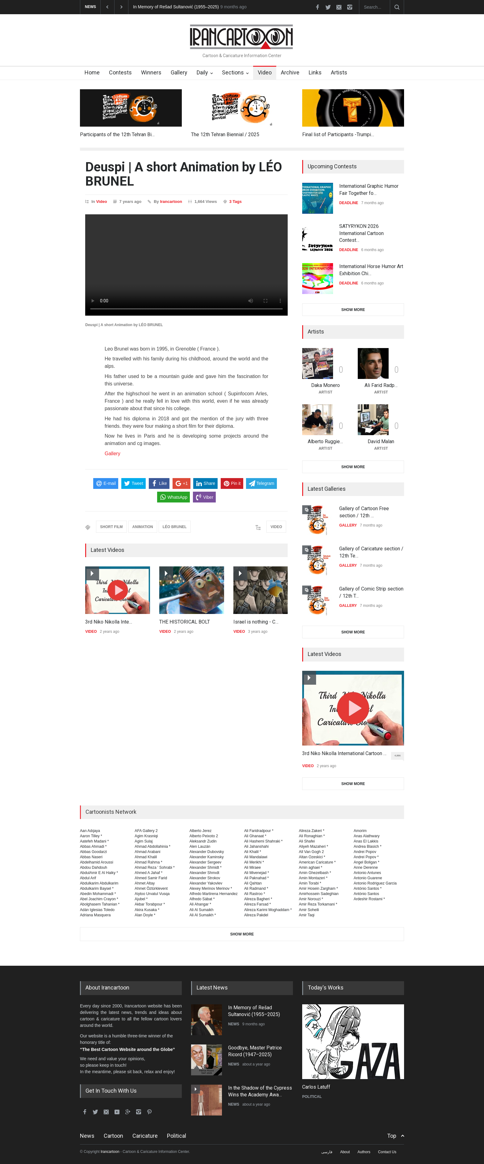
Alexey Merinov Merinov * (211, 888)
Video (265, 72)
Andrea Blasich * (368, 846)
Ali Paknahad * (256, 878)
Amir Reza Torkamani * (318, 904)
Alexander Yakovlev (206, 883)
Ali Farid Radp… (381, 385)
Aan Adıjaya (90, 831)
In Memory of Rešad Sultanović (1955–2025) (176, 6)
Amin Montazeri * (313, 878)
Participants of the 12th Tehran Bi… (117, 134)
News (87, 1135)
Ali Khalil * (252, 852)
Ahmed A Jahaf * (148, 873)
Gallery (179, 72)
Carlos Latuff (316, 1087)
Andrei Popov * (366, 857)
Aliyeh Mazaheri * (313, 846)
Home (92, 72)
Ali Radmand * (256, 888)
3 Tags (235, 201)
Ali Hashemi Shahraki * (263, 841)
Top (391, 1135)
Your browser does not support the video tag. (186, 265)
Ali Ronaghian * (312, 836)
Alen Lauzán (200, 846)
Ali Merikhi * (254, 862)
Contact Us (387, 1152)
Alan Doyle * (145, 915)
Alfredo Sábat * (202, 899)
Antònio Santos (366, 894)
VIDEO (276, 527)
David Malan (381, 441)
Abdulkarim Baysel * (97, 888)
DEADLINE (348, 203)
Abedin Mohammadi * (98, 894)
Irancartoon (171, 201)
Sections (233, 72)
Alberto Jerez (201, 831)
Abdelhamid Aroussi (96, 862)
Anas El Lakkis (366, 841)
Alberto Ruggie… (325, 441)
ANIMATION (142, 527)
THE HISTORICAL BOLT (184, 622)
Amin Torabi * (310, 883)
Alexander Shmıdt (204, 873)
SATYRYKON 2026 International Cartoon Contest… (361, 233)
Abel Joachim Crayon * (99, 899)
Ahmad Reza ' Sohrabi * (155, 867)
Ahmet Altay (145, 883)
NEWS (233, 1024)
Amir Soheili (309, 910)
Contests (120, 72)
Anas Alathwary (367, 836)
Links (315, 72)
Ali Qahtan (253, 883)
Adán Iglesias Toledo (97, 910)
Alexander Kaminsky (207, 857)
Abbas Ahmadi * (93, 846)
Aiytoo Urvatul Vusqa (152, 894)
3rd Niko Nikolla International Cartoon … (344, 753)
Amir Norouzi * (311, 899)
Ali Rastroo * (254, 894)
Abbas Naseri (91, 857)
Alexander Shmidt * (206, 867)
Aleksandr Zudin (203, 841)
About (345, 1152)
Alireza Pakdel (256, 915)
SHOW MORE (353, 310)
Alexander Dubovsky (207, 852)
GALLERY (348, 525)
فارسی (326, 1152)
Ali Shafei (307, 841)
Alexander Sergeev (206, 862)
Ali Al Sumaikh (202, 910)
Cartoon (113, 1135)
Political (176, 1135)
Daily (202, 72)
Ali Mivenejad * (256, 873)
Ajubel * (141, 899)
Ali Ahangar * (200, 904)
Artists (339, 72)
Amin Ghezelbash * (315, 873)
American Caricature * (317, 862)
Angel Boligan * (366, 862)
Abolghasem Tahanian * (99, 904)
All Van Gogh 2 (311, 852)
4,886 (399, 757)
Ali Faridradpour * (258, 831)
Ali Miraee (252, 867)
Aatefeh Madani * (94, 841)
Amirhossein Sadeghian (319, 894)
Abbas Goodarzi (93, 852)
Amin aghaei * (310, 867)
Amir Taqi (307, 915)
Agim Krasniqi (146, 836)
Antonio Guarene (368, 878)
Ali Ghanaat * (255, 836)
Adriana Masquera (95, 915)
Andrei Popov (365, 852)
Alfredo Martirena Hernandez (214, 894)
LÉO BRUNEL (175, 527)
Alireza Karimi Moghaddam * (268, 910)
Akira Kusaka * (147, 910)
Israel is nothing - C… (255, 622)
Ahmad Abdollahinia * (152, 846)
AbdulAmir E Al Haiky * (99, 873)
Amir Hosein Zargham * (318, 888)
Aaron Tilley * (91, 836)
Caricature (145, 1135)
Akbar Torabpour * (150, 904)
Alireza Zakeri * (311, 831)
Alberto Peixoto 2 (204, 836)
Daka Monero (325, 385)
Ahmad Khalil (146, 857)
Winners (151, 72)
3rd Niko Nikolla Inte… (108, 622)
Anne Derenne (366, 867)
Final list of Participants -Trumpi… (338, 134)
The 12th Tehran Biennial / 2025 (225, 134)
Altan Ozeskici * (312, 857)
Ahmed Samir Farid (151, 878)
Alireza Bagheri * (258, 899)
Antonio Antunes (367, 873)
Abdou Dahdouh (93, 867)
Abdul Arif (88, 878)
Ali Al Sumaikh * (203, 915)
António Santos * (368, 888)
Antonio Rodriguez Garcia (375, 883)
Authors (363, 1152)
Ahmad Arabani (147, 852)
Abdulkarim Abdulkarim (99, 883)
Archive (290, 72)
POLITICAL (312, 1097)
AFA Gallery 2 (146, 831)
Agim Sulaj (143, 841)
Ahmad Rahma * (148, 862)
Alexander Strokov (205, 878)
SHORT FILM (111, 527)
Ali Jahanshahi (256, 846)
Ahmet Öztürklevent (151, 888)
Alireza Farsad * (257, 904)
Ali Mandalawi (255, 857)
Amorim (360, 831)
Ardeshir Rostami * (369, 899)
